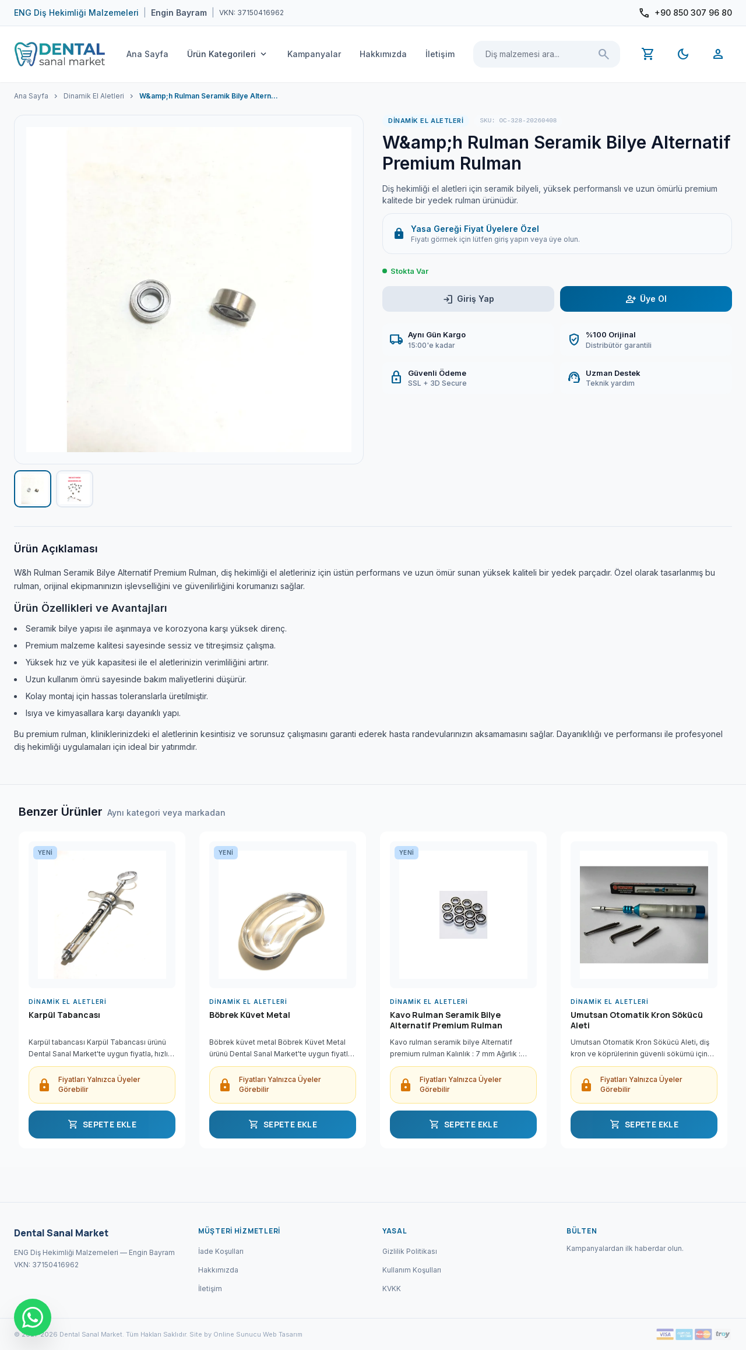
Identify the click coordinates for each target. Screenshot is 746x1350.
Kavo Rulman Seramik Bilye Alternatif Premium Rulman (446, 1020)
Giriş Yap (468, 299)
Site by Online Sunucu (225, 1334)
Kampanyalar (314, 54)
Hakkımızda (383, 54)
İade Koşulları (221, 1251)
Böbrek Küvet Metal (249, 1015)
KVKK (391, 1288)
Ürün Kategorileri (228, 54)
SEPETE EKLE (102, 1124)
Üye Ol (646, 299)
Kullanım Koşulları (411, 1270)
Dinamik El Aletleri (94, 95)
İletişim (440, 54)
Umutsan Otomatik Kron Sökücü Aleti (637, 1020)
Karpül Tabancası (64, 1015)
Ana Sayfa (147, 54)
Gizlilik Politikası (409, 1251)
